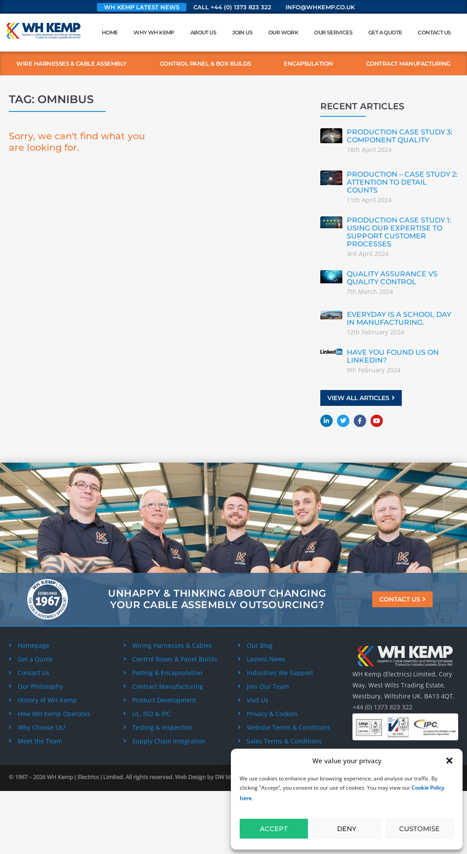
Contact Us (434, 32)
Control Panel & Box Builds (205, 63)
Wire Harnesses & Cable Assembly (71, 63)
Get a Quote (385, 32)
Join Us (242, 32)
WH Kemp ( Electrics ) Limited (85, 777)
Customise (419, 828)
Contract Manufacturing (408, 63)
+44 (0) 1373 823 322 (382, 707)
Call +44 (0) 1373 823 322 (232, 7)
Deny (346, 828)
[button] (449, 760)
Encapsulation (308, 63)
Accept (274, 828)
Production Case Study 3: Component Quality (399, 136)
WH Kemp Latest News (141, 7)
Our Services (333, 32)
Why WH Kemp (153, 32)
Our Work (283, 32)
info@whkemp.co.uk (320, 7)
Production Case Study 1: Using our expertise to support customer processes (399, 232)
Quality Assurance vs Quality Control (392, 278)
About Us (203, 32)
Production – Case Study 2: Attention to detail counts (402, 182)
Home (110, 32)
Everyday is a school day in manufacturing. (399, 318)
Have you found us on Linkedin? (393, 356)
